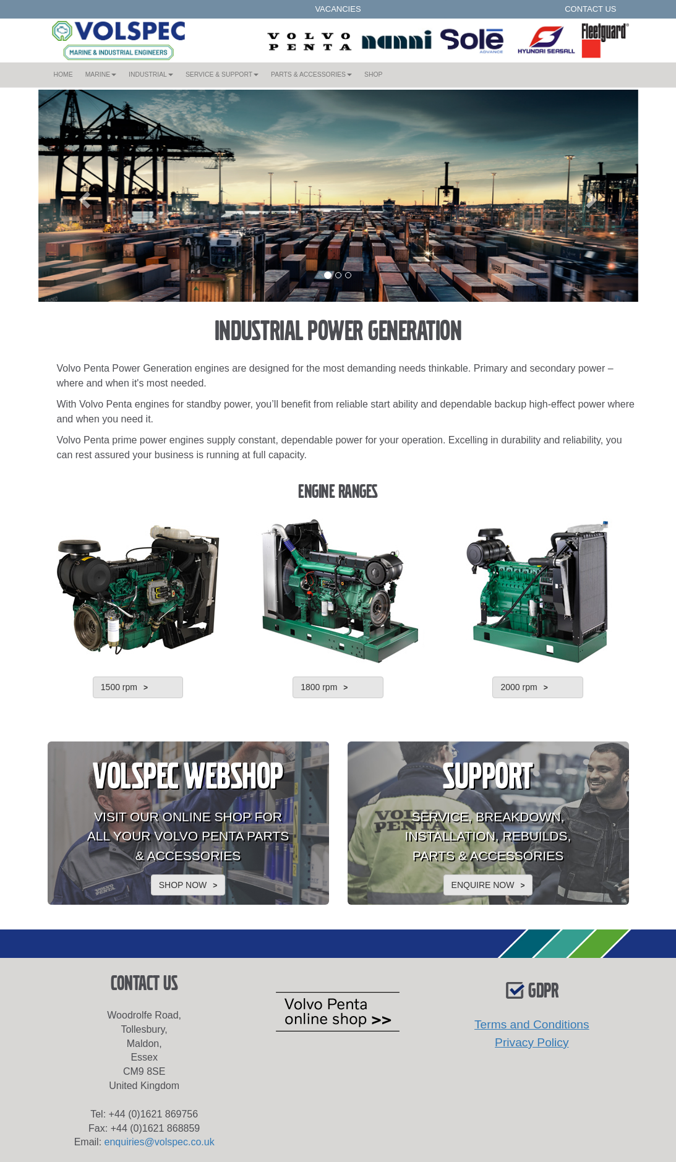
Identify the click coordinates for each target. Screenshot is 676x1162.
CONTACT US (590, 9)
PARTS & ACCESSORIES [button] (311, 74)
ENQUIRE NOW (483, 885)
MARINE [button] (100, 74)
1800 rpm (319, 687)
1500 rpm (119, 687)
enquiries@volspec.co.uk (160, 1142)
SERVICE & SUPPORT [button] (222, 74)
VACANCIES (338, 9)
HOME (66, 73)
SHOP (373, 74)
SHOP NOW (183, 885)
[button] (83, 196)
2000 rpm (518, 687)
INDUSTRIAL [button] (151, 74)
